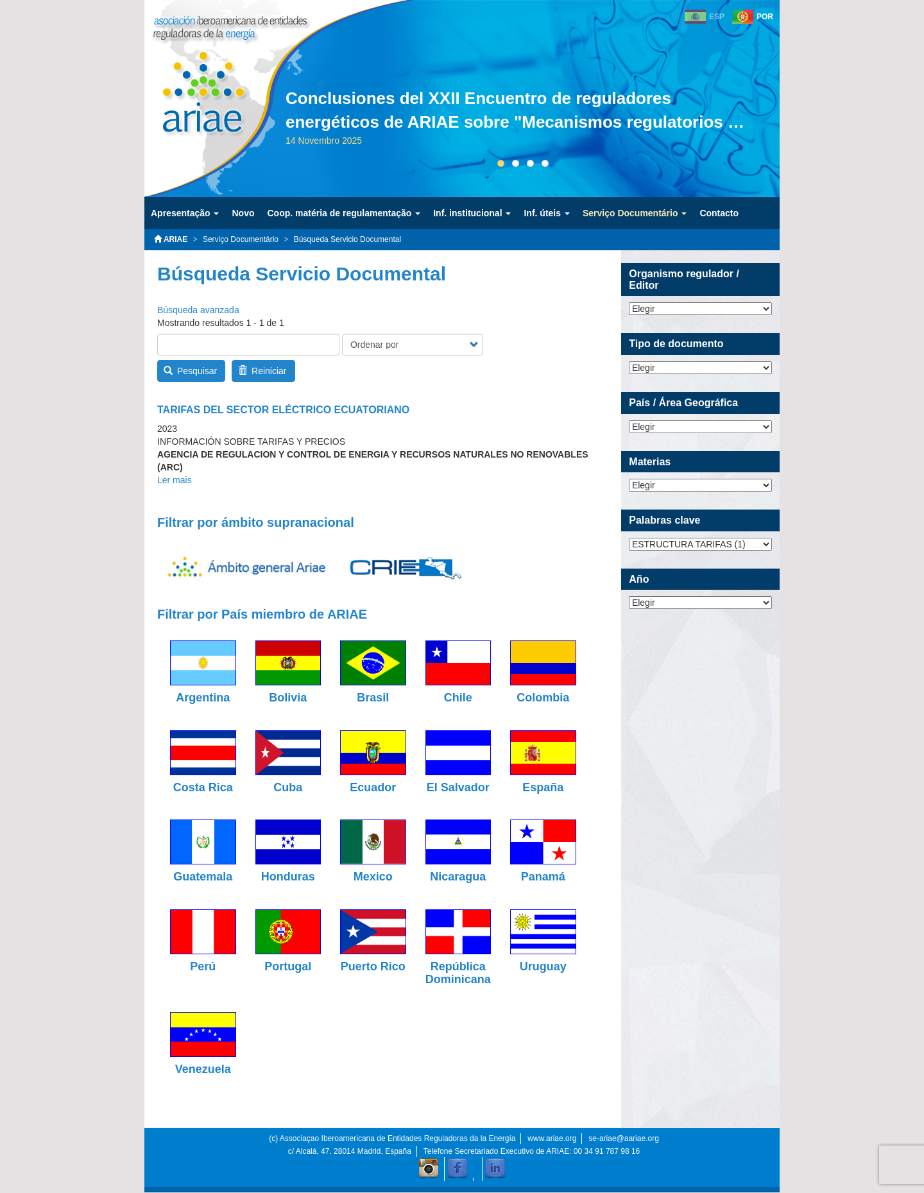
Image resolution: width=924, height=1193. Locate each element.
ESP (716, 16)
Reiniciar (262, 371)
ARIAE (170, 239)
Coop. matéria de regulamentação (343, 213)
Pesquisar (191, 371)
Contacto (719, 213)
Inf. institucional (472, 213)
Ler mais (174, 480)
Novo (243, 213)
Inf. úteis (546, 213)
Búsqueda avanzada (198, 310)
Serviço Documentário (635, 213)
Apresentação (185, 213)
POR (765, 16)
